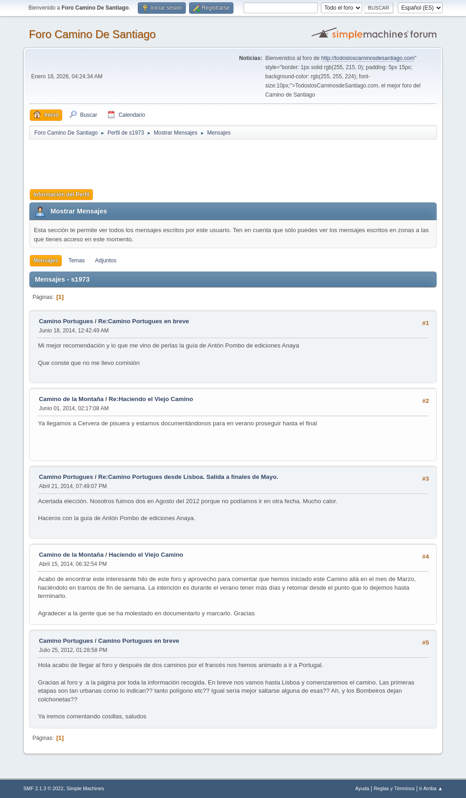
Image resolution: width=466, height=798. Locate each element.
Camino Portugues (66, 321)
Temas (77, 260)
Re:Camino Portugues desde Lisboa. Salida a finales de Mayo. (188, 476)
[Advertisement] (190, 161)
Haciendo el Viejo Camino (145, 554)
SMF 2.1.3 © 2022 (43, 788)
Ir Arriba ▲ (431, 788)
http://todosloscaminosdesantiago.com (368, 58)
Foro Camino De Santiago (92, 34)
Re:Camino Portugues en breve (143, 321)
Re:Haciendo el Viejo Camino (150, 399)
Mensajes (45, 260)
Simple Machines (85, 788)
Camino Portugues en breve (138, 640)
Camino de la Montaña (71, 399)
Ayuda (362, 788)
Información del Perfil (61, 194)
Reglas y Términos (394, 788)
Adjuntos (106, 260)
